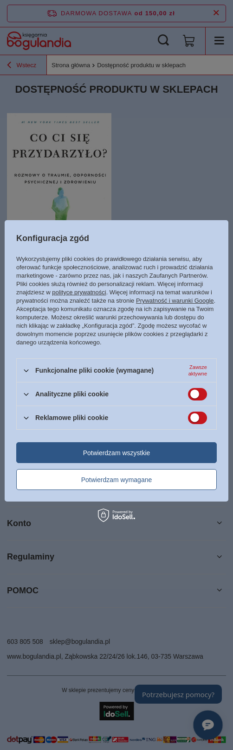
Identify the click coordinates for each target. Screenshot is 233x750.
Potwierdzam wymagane (116, 479)
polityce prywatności (79, 292)
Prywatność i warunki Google (175, 300)
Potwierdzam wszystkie (116, 453)
